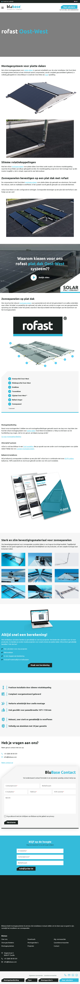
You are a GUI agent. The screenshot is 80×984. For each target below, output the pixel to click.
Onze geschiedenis (7, 944)
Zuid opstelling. (28, 447)
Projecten (31, 947)
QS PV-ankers (69, 459)
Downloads (31, 940)
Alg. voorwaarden (60, 940)
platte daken (28, 71)
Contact (56, 947)
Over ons (4, 940)
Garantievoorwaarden (61, 944)
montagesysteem (17, 167)
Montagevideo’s (33, 944)
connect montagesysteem (25, 449)
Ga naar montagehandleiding (11, 437)
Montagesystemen (7, 947)
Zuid (46, 75)
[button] (18, 980)
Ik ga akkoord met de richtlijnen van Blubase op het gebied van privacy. (30, 817)
